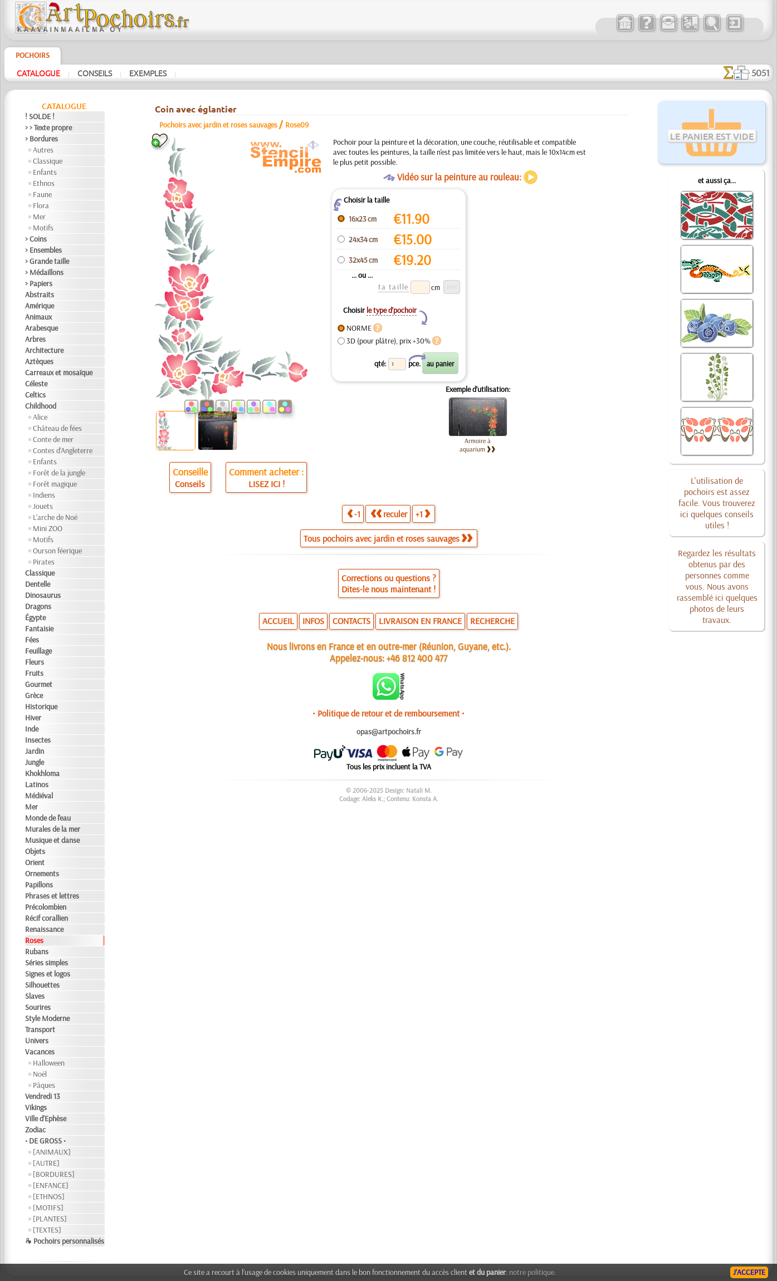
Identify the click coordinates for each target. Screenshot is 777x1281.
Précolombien (45, 907)
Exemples (148, 72)
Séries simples (46, 963)
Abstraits (39, 294)
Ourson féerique (57, 551)
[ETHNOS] (49, 1196)
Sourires (38, 1007)
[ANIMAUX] (52, 1152)
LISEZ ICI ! (266, 483)
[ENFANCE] (51, 1185)
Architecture (44, 350)
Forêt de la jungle (59, 473)
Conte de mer (53, 439)
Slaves (35, 996)
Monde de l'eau (48, 818)
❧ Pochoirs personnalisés (64, 1241)
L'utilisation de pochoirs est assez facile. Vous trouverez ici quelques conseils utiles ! (716, 503)
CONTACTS (351, 620)
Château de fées (57, 428)
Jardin (34, 751)
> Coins (36, 239)
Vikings (36, 1107)
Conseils (94, 72)
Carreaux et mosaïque (58, 372)
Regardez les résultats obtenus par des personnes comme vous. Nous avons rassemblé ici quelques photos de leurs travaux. (717, 586)
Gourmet (38, 684)
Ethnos (44, 183)
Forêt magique (55, 484)
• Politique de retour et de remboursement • (388, 713)
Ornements (42, 873)
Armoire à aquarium (478, 444)
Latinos (36, 784)
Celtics (35, 395)
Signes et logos (47, 974)
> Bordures (41, 139)
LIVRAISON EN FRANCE (420, 620)
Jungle (34, 762)
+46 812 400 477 (417, 658)
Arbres (35, 339)
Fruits (34, 673)
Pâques (44, 1085)
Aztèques (39, 361)
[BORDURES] (54, 1174)
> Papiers (38, 283)
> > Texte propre (48, 127)
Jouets (43, 506)
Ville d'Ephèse (45, 1118)
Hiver (33, 718)
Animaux (38, 317)
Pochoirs (33, 55)
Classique (47, 161)
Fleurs (34, 662)
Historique (41, 706)
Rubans (36, 951)
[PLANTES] (50, 1219)
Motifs (43, 228)
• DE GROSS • (45, 1141)
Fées (32, 640)
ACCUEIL (278, 620)
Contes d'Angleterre (62, 450)
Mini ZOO (47, 528)
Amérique (39, 306)
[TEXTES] (47, 1230)
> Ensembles (43, 250)
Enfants (45, 172)
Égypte (35, 617)
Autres (43, 150)
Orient (35, 862)
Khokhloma (42, 773)
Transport (40, 1029)
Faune (42, 194)
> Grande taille (47, 261)
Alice (40, 417)
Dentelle (37, 584)
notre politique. (532, 1272)
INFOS (313, 620)
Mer (39, 217)
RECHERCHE (492, 620)
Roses (34, 940)
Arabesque (41, 328)
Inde (31, 729)
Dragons (38, 606)
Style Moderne (47, 1018)
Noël (40, 1074)
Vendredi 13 (42, 1096)
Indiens (44, 495)
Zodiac (35, 1130)
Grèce (34, 695)
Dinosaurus (43, 595)
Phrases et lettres (52, 896)
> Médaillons (44, 272)
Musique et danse (52, 840)
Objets (35, 851)
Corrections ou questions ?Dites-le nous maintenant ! (388, 583)
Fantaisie (39, 629)
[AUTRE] (46, 1163)
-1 (353, 514)
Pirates (44, 562)
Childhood (40, 406)
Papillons (39, 885)
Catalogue (38, 72)
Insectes (38, 740)
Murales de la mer (52, 829)
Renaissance (44, 929)
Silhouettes (42, 985)
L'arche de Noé (55, 517)
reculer (388, 514)
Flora (41, 205)
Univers (36, 1040)
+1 (423, 514)
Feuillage (38, 651)
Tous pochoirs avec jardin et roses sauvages (388, 538)
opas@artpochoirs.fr (388, 732)
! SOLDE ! (40, 116)
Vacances (40, 1052)
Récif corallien (46, 918)
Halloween (49, 1063)
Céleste (36, 384)
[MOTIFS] (48, 1208)
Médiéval (39, 796)
